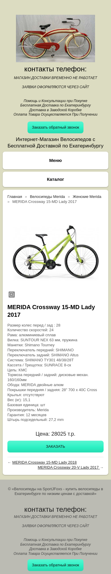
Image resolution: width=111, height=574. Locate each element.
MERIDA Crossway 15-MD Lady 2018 (44, 462)
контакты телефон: (55, 69)
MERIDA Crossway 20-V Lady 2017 (69, 467)
